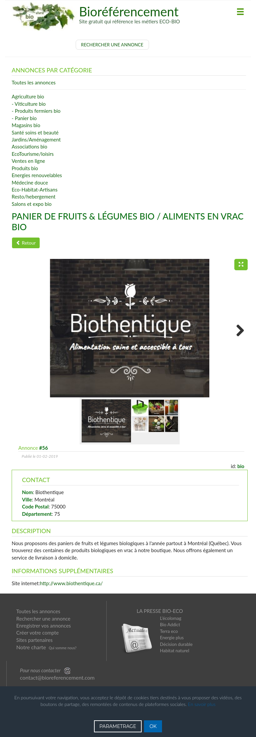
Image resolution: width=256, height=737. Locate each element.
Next (237, 330)
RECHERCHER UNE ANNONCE (112, 44)
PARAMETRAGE (117, 726)
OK (153, 726)
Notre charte (31, 647)
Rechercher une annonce (43, 619)
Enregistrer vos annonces (43, 626)
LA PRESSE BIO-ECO (160, 611)
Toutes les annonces (38, 611)
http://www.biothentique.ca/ (71, 583)
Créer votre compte (37, 633)
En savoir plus (202, 704)
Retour (26, 243)
